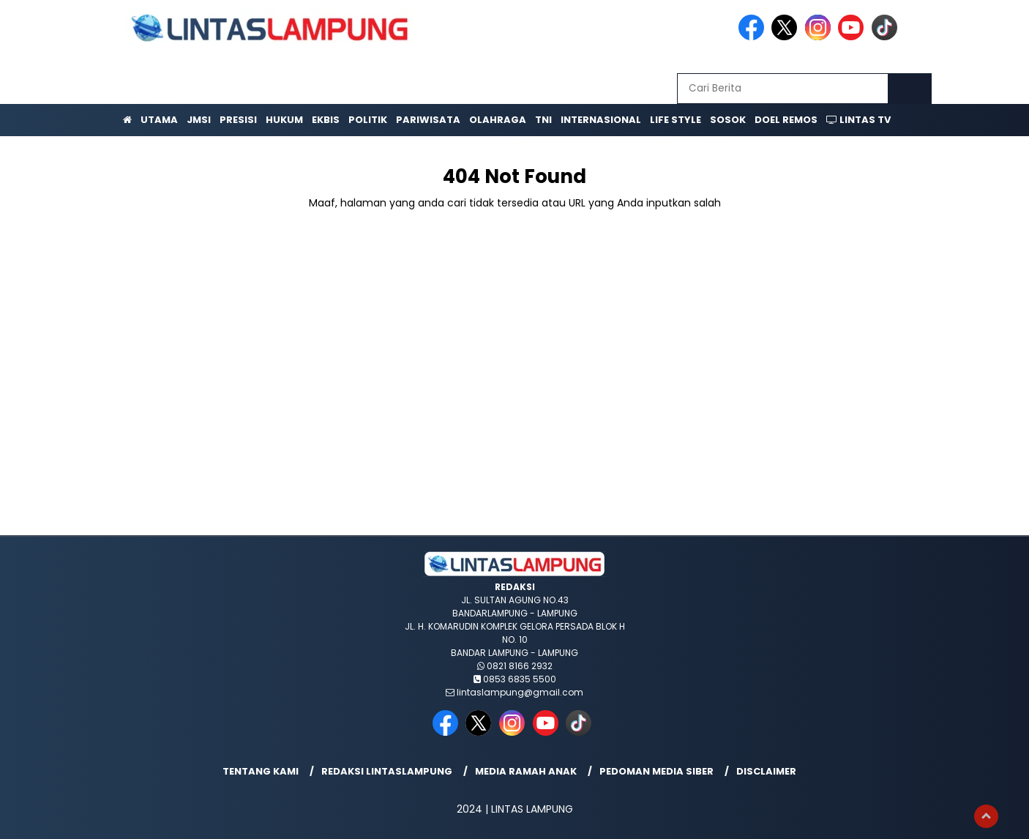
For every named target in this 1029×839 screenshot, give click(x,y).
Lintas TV (858, 120)
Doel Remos (786, 120)
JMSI (199, 120)
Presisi (238, 120)
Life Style (675, 120)
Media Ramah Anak (526, 771)
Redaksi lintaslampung (386, 771)
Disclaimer (766, 771)
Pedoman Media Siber (656, 771)
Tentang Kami (260, 771)
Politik (367, 120)
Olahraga (497, 120)
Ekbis (326, 120)
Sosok (728, 120)
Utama (159, 120)
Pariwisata (428, 120)
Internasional (601, 120)
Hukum (284, 120)
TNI (543, 120)
